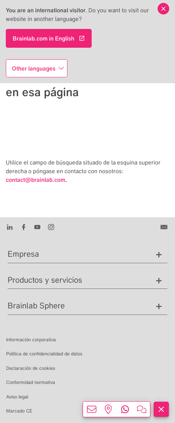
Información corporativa (31, 340)
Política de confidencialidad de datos (44, 354)
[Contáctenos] (165, 226)
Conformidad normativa (30, 382)
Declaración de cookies (30, 368)
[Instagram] (51, 226)
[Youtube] (37, 226)
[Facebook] (23, 226)
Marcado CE (19, 411)
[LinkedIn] (9, 226)
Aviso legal (17, 397)
